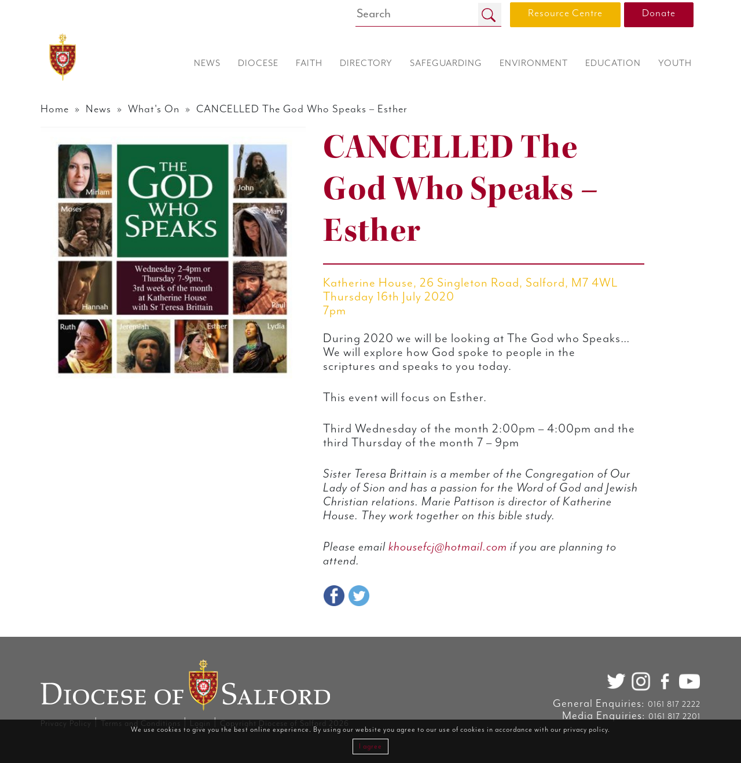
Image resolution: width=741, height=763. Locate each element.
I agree (370, 746)
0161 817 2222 (674, 704)
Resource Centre (565, 13)
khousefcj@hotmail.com (447, 547)
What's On (153, 109)
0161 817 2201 (674, 716)
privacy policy (585, 729)
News (98, 109)
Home (55, 109)
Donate (659, 13)
